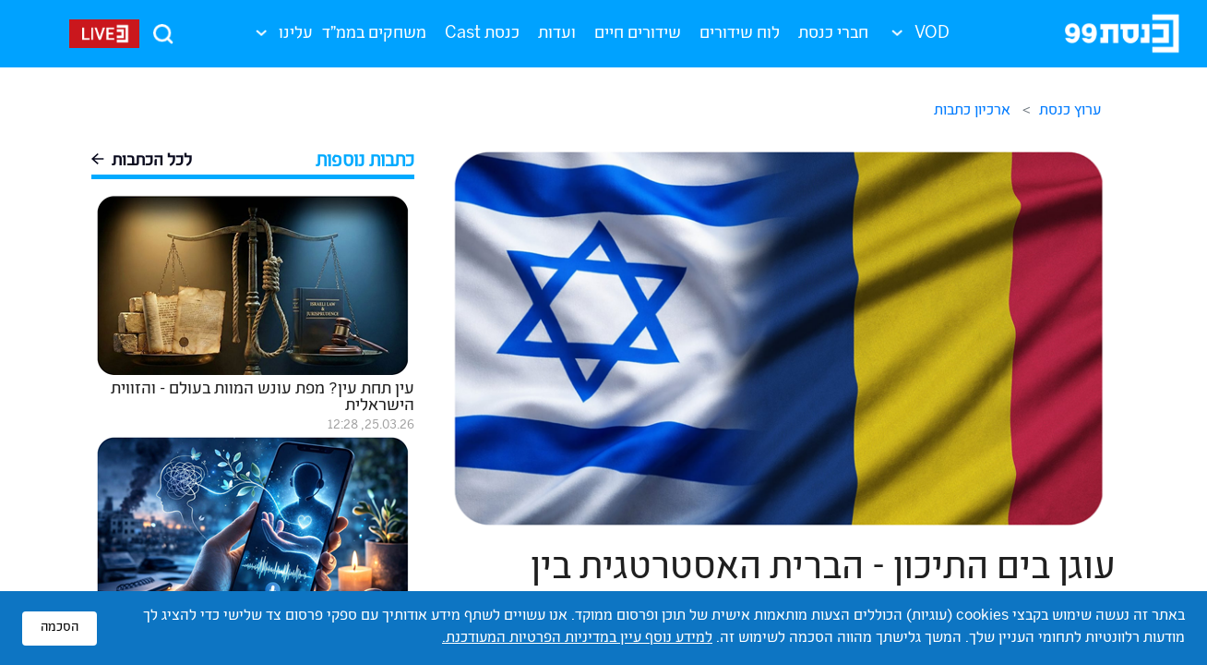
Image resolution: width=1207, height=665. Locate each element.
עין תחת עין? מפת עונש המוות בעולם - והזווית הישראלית (262, 398)
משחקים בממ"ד (374, 34)
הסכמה (59, 628)
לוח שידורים (739, 34)
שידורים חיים (637, 34)
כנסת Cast (482, 34)
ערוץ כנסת (1070, 111)
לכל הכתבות (141, 162)
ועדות (557, 34)
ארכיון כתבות (972, 111)
